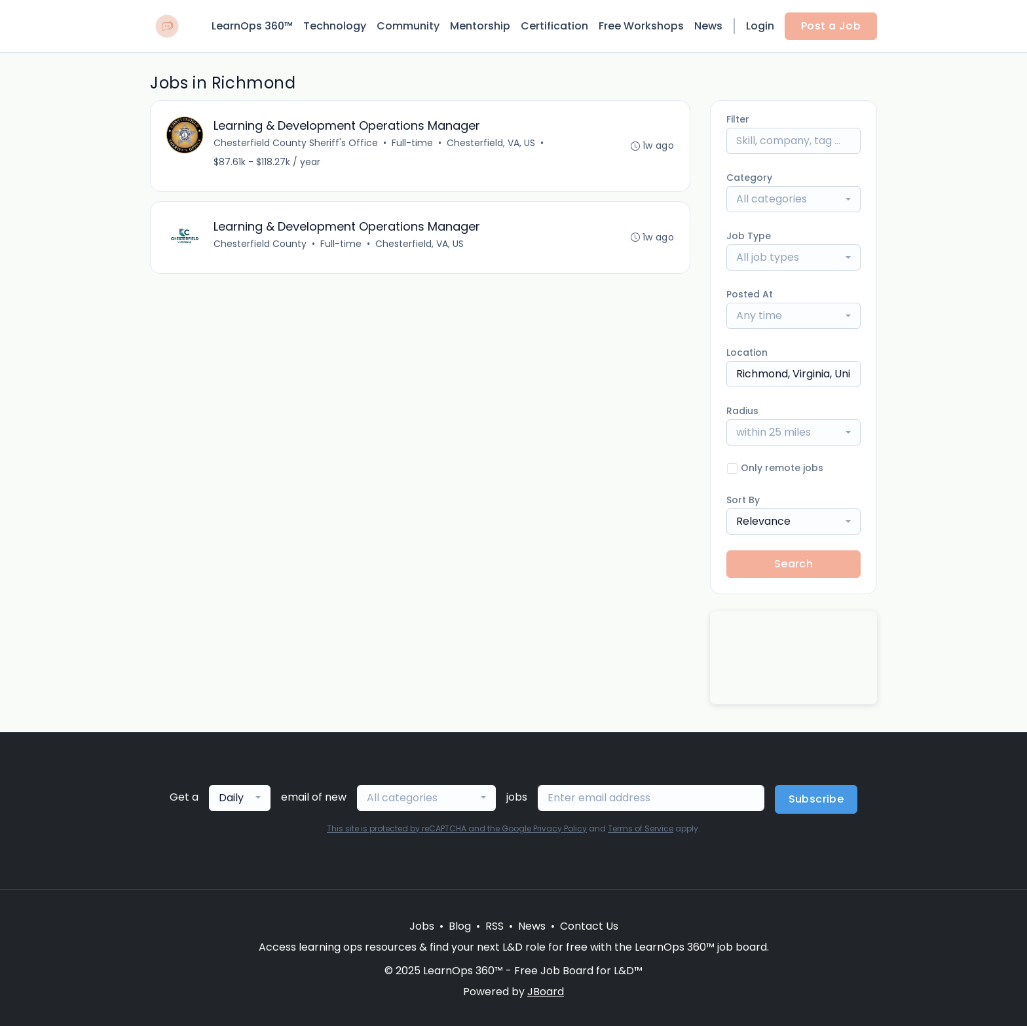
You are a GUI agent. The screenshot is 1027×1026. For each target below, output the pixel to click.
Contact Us (589, 926)
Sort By (743, 499)
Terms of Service (640, 828)
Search (793, 563)
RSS (494, 926)
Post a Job (831, 25)
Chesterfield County (260, 243)
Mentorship (480, 25)
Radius (742, 410)
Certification (554, 25)
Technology (334, 25)
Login (760, 25)
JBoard (545, 991)
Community (408, 25)
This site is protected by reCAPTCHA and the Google (430, 828)
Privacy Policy (560, 828)
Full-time (412, 142)
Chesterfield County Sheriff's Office (296, 142)
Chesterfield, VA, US (491, 142)
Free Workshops (641, 25)
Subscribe (816, 799)
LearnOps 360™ (252, 25)
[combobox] (793, 199)
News (708, 25)
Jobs (421, 926)
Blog (460, 926)
